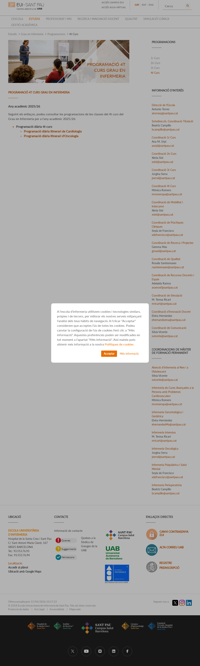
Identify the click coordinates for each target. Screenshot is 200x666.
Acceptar (109, 353)
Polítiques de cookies (119, 344)
